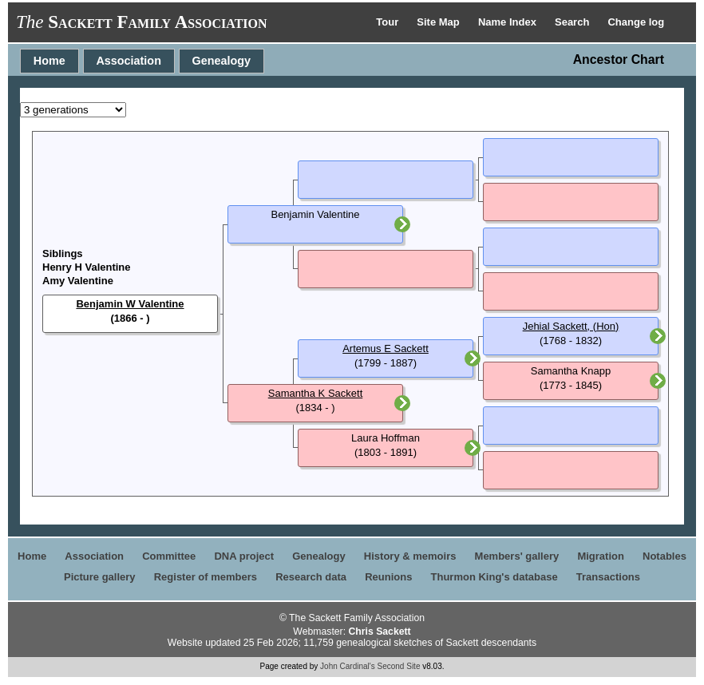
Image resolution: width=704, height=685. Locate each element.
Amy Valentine (77, 281)
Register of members (205, 577)
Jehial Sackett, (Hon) (571, 326)
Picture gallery (100, 577)
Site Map (439, 22)
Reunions (388, 577)
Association (128, 60)
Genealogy (221, 60)
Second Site (399, 666)
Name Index (509, 22)
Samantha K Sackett (315, 393)
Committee (169, 556)
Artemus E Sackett (385, 348)
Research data (310, 577)
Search (573, 22)
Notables (664, 556)
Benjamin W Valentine (130, 304)
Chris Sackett (379, 631)
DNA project (244, 556)
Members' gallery (517, 556)
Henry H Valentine (86, 267)
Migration (600, 556)
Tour (388, 22)
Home (49, 60)
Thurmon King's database (494, 577)
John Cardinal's (347, 666)
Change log (635, 22)
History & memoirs (410, 556)
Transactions (608, 577)
